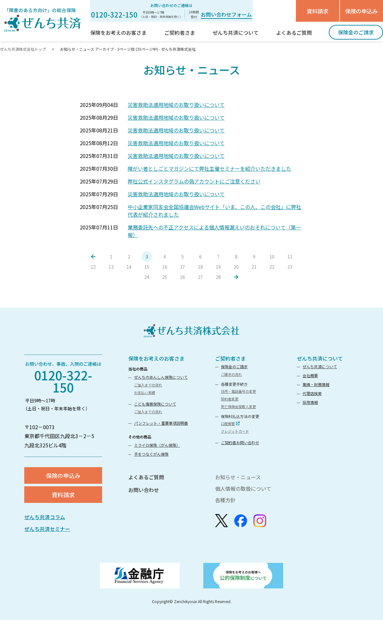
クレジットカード (235, 431)
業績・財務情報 (316, 384)
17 (182, 267)
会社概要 (310, 375)
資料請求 (317, 11)
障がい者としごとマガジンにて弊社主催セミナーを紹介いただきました (209, 168)
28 (218, 277)
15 (146, 267)
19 (218, 267)
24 (146, 277)
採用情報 (310, 402)
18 (200, 267)
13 (111, 267)
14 (128, 267)
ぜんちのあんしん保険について (161, 377)
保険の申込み (361, 11)
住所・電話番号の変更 (238, 391)
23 (289, 267)
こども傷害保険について (155, 404)
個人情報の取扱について (243, 488)
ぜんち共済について (320, 358)
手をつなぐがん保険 (151, 454)
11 (289, 256)
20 (236, 267)
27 (200, 277)
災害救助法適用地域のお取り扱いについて (176, 104)
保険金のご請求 (234, 366)
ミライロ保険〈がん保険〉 (157, 445)
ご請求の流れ (231, 374)
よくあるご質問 (146, 477)
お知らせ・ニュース (238, 477)
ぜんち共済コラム (44, 517)
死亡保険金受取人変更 (238, 406)
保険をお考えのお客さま (156, 358)
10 (271, 256)
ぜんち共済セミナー (47, 529)
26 (182, 277)
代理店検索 (312, 393)
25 (164, 277)
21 (254, 267)
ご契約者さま (230, 358)
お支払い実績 (144, 392)
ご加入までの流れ (148, 384)
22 (271, 267)
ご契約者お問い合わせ (240, 442)
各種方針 (225, 500)
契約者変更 (229, 398)
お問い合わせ (143, 490)
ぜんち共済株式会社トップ (23, 49)
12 (93, 267)
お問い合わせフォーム (226, 14)
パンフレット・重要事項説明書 (161, 423)
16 (164, 267)
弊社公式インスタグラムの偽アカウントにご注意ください (194, 181)
